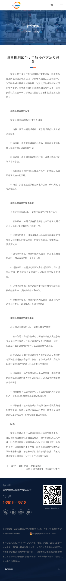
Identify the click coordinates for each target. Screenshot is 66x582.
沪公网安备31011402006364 (44, 535)
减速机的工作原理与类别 (46, 470)
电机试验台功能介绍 (29, 467)
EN (51, 5)
